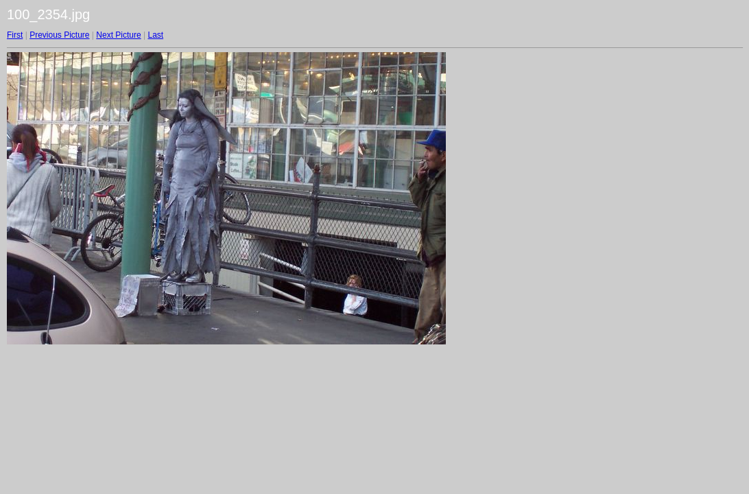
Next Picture (118, 35)
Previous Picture (59, 35)
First (15, 35)
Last (155, 35)
